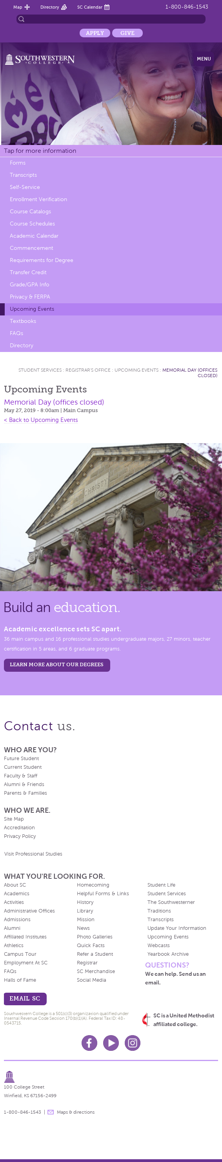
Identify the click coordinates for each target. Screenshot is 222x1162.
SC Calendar (89, 7)
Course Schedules (32, 224)
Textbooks (23, 321)
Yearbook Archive (168, 954)
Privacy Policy (20, 836)
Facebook (89, 1043)
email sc (24, 998)
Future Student (21, 758)
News (83, 928)
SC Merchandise (96, 971)
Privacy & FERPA (30, 297)
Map (17, 7)
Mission (86, 919)
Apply (95, 33)
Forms (17, 163)
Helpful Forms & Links (103, 893)
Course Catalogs (30, 211)
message (50, 1112)
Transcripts (23, 175)
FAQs (16, 333)
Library (85, 911)
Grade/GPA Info (29, 285)
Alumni (12, 928)
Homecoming (93, 885)
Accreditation (19, 827)
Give (127, 33)
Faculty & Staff (20, 776)
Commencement (31, 248)
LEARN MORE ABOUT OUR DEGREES (57, 664)
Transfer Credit (28, 272)
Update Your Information (176, 928)
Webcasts (158, 945)
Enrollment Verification (38, 199)
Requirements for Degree (41, 260)
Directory (49, 7)
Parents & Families (25, 793)
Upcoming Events (32, 309)
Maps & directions (76, 1112)
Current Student (23, 767)
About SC (15, 885)
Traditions (159, 911)
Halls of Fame (20, 980)
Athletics (14, 945)
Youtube (111, 1043)
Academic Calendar (34, 236)
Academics (16, 893)
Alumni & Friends (24, 784)
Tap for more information (40, 150)
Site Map (14, 819)
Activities (14, 902)
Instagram (132, 1043)
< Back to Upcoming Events (41, 420)
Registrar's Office (88, 370)
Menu (204, 59)
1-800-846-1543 (187, 7)
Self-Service (25, 187)
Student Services (40, 370)
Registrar (87, 963)
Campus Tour (20, 954)
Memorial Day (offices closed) (54, 402)
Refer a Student (95, 954)
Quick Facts (91, 945)
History (85, 902)
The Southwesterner (171, 902)
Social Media (91, 980)
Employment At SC (25, 963)
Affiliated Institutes (25, 937)
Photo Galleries (95, 937)
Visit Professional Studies (33, 854)
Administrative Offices (29, 911)
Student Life (161, 885)
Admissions (17, 919)
